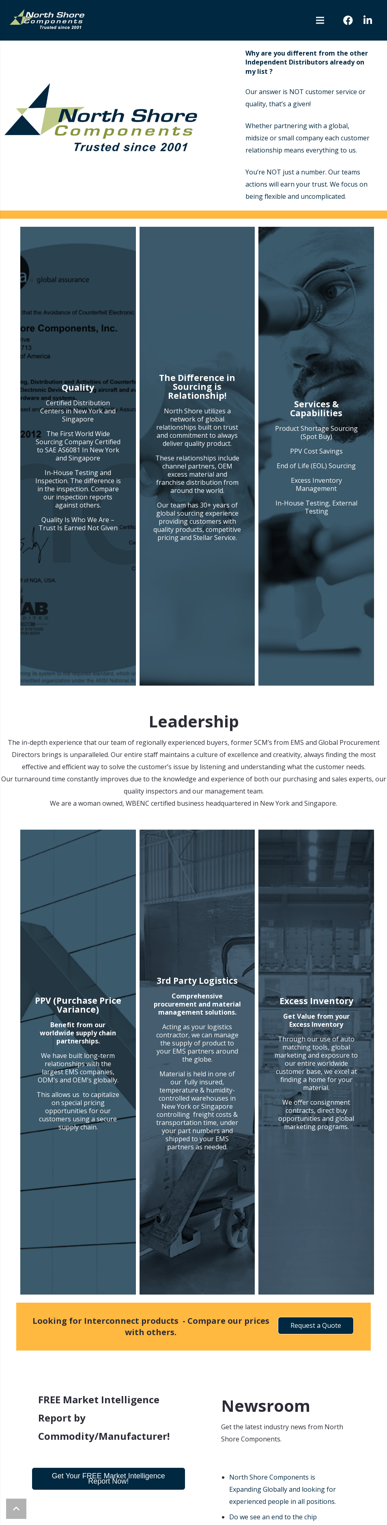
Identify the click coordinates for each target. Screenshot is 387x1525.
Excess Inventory (316, 1001)
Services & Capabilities (316, 408)
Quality (78, 387)
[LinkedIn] (367, 20)
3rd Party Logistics (197, 980)
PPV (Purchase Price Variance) (78, 1005)
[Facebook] (348, 20)
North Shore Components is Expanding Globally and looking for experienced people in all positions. (282, 1489)
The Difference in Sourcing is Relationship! (197, 386)
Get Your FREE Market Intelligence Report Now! (108, 1478)
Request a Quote (315, 1325)
